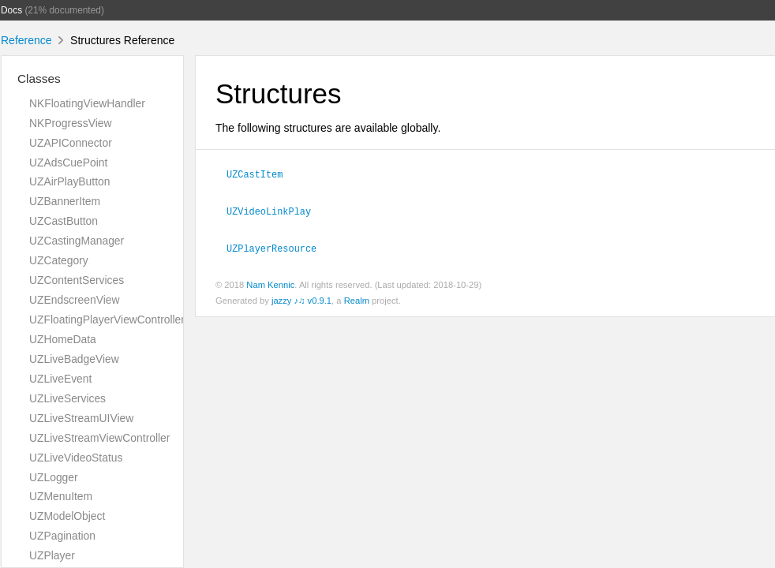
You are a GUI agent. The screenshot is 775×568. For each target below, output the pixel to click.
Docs (11, 10)
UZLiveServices (67, 398)
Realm (356, 300)
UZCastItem (255, 173)
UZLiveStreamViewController (99, 438)
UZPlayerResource (271, 247)
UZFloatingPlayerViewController (107, 319)
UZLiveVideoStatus (75, 457)
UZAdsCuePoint (68, 162)
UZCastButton (63, 221)
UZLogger (53, 477)
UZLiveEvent (60, 378)
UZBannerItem (64, 201)
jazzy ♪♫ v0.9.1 (301, 300)
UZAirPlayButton (69, 181)
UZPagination (62, 535)
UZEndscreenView (74, 299)
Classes (39, 78)
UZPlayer (52, 555)
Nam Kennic (270, 285)
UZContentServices (76, 280)
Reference (26, 40)
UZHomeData (62, 339)
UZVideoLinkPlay (269, 210)
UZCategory (58, 260)
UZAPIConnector (70, 142)
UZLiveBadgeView (74, 359)
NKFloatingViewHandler (87, 103)
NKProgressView (70, 123)
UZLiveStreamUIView (81, 418)
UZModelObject (67, 516)
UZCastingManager (76, 240)
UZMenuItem (60, 496)
